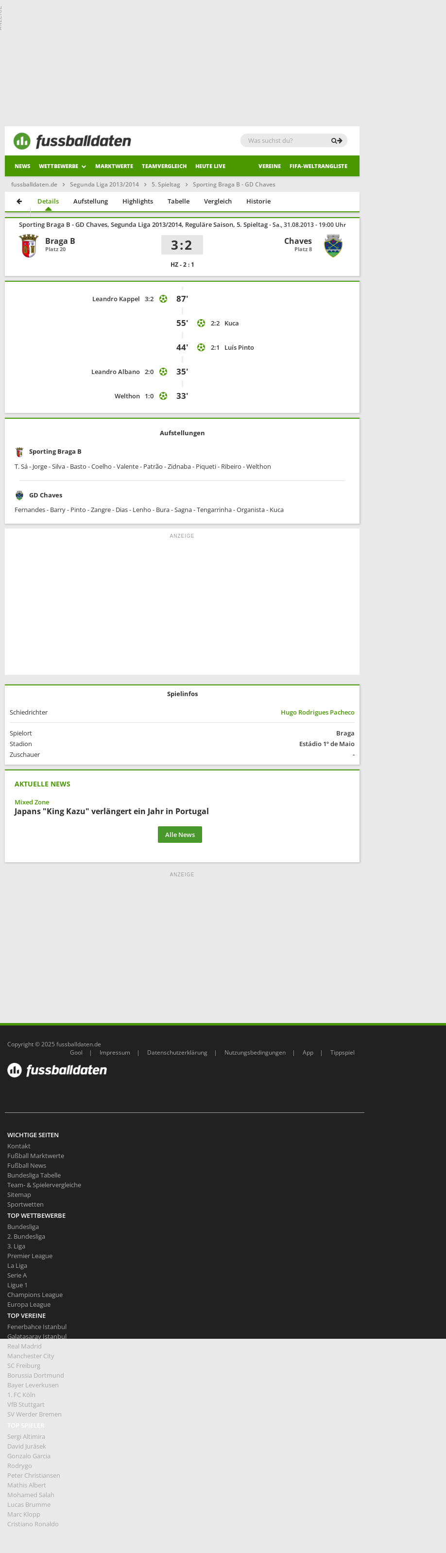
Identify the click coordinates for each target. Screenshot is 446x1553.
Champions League (35, 1294)
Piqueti (206, 466)
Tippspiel (342, 1052)
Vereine (269, 166)
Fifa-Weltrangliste (318, 166)
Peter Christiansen (33, 1475)
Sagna (183, 509)
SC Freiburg (23, 1365)
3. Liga (16, 1246)
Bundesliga (23, 1226)
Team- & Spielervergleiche (44, 1184)
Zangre (101, 509)
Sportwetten (25, 1204)
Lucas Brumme (29, 1504)
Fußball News (26, 1165)
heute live (210, 166)
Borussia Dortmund (35, 1375)
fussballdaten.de (34, 184)
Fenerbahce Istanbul (37, 1326)
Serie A (17, 1275)
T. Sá (21, 466)
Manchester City (30, 1355)
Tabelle (178, 201)
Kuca (231, 323)
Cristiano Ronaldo (33, 1523)
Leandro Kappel (116, 298)
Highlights (137, 201)
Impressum (115, 1052)
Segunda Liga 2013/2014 (104, 184)
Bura (163, 509)
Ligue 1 (17, 1284)
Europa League (29, 1304)
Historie (258, 201)
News (22, 166)
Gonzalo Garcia (29, 1455)
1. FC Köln (21, 1394)
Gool (76, 1052)
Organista (251, 509)
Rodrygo (19, 1465)
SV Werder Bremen (34, 1414)
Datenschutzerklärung (177, 1052)
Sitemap (19, 1194)
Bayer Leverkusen (33, 1385)
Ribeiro (231, 466)
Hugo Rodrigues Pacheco (318, 712)
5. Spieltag (166, 184)
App (308, 1052)
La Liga (17, 1265)
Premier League (29, 1255)
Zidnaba (179, 466)
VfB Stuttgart (26, 1404)
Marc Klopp (23, 1514)
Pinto (78, 509)
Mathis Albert (26, 1485)
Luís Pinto (239, 347)
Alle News (180, 834)
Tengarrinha (214, 509)
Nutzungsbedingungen (255, 1052)
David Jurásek (26, 1446)
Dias (122, 509)
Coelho (101, 466)
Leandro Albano (115, 371)
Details (48, 201)
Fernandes (30, 509)
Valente (127, 466)
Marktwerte (114, 166)
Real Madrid (24, 1346)
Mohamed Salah (30, 1494)
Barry (58, 509)
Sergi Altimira (26, 1436)
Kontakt (19, 1146)
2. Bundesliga (26, 1236)
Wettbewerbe (62, 166)
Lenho (142, 509)
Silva (58, 466)
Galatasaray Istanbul (37, 1336)
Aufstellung (90, 201)
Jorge (40, 466)
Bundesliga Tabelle (34, 1175)
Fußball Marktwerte (35, 1155)
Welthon (127, 396)
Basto (78, 466)
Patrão (153, 466)
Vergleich (218, 201)
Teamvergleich (164, 166)
